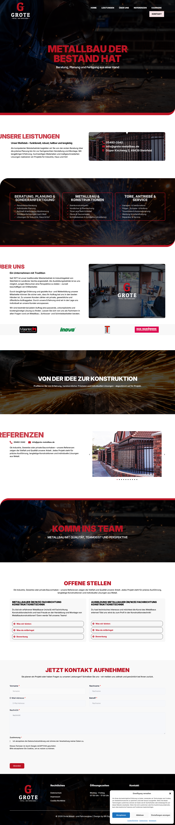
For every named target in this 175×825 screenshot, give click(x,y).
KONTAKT (157, 11)
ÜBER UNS (110, 10)
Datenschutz (143, 820)
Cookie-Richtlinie (132, 820)
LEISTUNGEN (93, 10)
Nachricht (15, 710)
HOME (80, 10)
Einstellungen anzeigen (160, 815)
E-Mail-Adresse (18, 698)
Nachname (95, 686)
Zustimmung (16, 737)
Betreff (93, 698)
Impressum (152, 820)
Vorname (15, 686)
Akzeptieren (121, 815)
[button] (170, 793)
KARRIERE (142, 10)
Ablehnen (140, 815)
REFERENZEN (126, 10)
